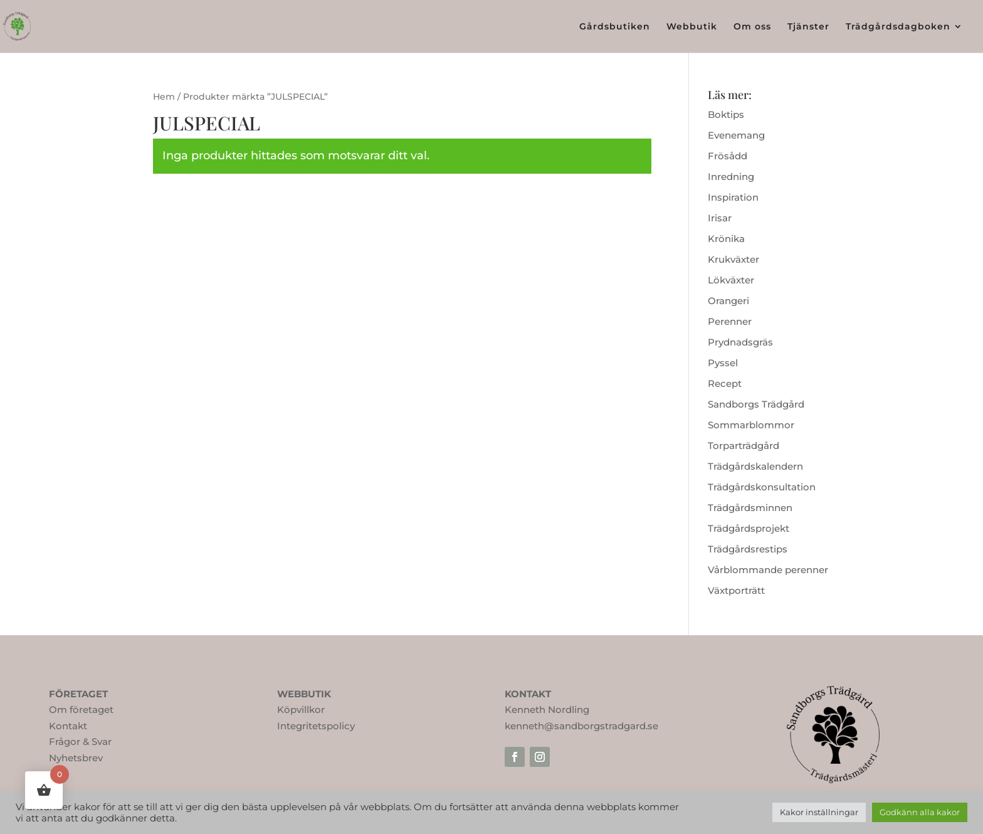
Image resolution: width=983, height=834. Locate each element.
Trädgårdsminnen (750, 508)
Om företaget (81, 709)
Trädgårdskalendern (755, 466)
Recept (725, 383)
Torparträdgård (743, 445)
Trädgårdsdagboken (898, 27)
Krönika (726, 239)
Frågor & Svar (80, 741)
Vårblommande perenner (768, 570)
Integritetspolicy (316, 726)
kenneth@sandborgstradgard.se (581, 726)
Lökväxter (731, 280)
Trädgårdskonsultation (762, 487)
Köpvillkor (301, 709)
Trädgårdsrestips (747, 549)
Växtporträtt (736, 590)
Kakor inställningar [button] (819, 812)
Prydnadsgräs (740, 342)
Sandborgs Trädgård (756, 404)
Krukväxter (733, 259)
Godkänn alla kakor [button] (920, 812)
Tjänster (808, 27)
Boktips (726, 114)
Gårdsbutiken (614, 27)
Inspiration (733, 197)
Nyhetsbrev (76, 758)
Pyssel (723, 363)
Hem (164, 97)
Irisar (720, 218)
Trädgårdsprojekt (748, 528)
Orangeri (728, 301)
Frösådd (727, 156)
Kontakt (68, 726)
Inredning (731, 176)
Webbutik (691, 27)
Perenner (730, 321)
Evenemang (736, 135)
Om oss (752, 27)
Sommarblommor (751, 425)
